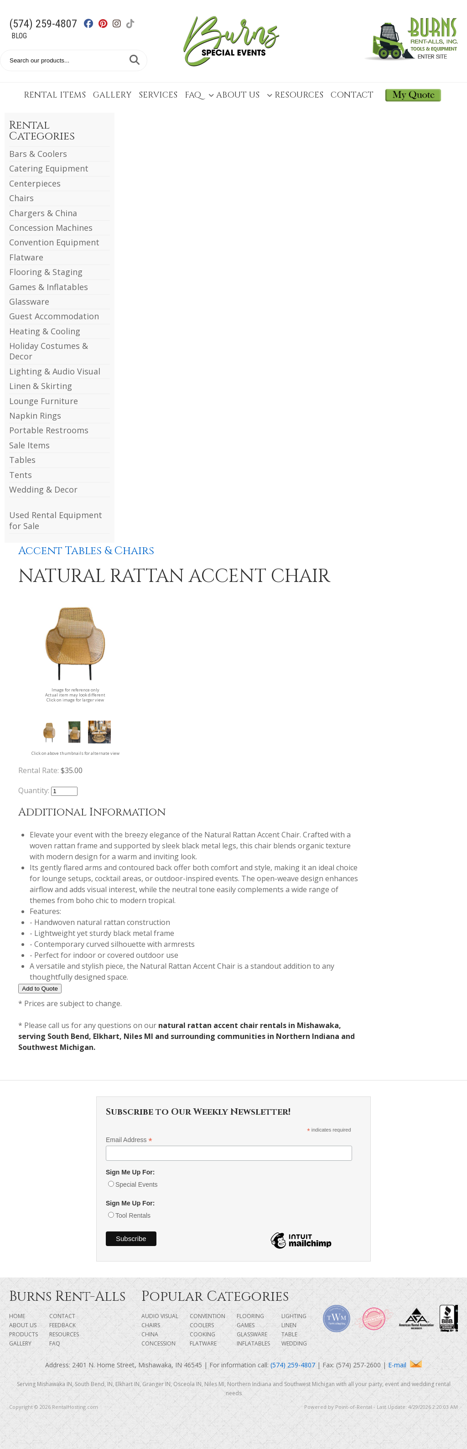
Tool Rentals (132, 1215)
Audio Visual (159, 1316)
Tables (22, 459)
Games (245, 1325)
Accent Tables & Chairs (86, 551)
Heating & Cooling (44, 331)
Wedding (294, 1343)
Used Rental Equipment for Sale (55, 520)
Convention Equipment (54, 242)
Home (17, 1316)
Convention (207, 1316)
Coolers (202, 1325)
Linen (288, 1325)
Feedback (62, 1325)
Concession (158, 1343)
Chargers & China (43, 213)
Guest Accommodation (54, 316)
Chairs (21, 197)
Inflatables (253, 1343)
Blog (19, 35)
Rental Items (55, 95)
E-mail (405, 1365)
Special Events (136, 1184)
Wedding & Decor (43, 489)
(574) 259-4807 (43, 23)
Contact (352, 95)
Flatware (26, 257)
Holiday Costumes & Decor (48, 351)
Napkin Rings (35, 415)
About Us (233, 95)
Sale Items (29, 445)
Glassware (29, 301)
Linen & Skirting (40, 385)
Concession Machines (51, 227)
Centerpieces (35, 183)
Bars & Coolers (38, 153)
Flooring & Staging (46, 271)
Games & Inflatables (48, 286)
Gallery (112, 95)
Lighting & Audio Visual (54, 371)
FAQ (193, 95)
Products (23, 1334)
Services (158, 95)
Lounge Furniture (43, 400)
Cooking (202, 1334)
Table (289, 1334)
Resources (295, 95)
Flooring (250, 1316)
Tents (20, 474)
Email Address (129, 1140)
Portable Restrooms (48, 430)
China (149, 1334)
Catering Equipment (48, 168)
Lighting (293, 1316)
